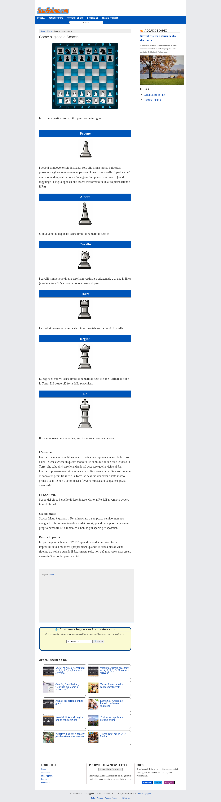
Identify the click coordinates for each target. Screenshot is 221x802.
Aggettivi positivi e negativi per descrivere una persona (70, 735)
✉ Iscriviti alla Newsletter (110, 769)
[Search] (98, 641)
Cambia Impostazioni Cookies (117, 798)
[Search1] (86, 22)
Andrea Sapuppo (144, 793)
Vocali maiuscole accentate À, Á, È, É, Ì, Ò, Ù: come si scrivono (114, 670)
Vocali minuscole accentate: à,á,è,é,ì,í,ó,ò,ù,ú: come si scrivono (70, 670)
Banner (44, 779)
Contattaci (45, 772)
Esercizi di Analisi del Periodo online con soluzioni (111, 703)
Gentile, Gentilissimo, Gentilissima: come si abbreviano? (67, 687)
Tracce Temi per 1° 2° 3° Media (113, 735)
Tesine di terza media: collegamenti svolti (111, 685)
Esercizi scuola (153, 99)
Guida (43, 769)
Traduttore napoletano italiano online (112, 718)
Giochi (51, 574)
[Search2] (79, 641)
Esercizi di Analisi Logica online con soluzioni (69, 718)
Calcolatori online (154, 94)
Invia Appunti (47, 776)
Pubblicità (45, 782)
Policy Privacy (97, 798)
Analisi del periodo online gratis (69, 702)
